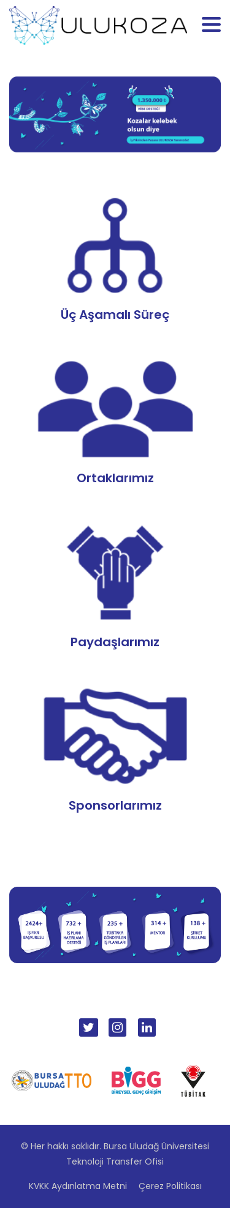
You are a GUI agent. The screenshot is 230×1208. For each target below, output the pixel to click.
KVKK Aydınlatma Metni (78, 1186)
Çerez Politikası (170, 1186)
